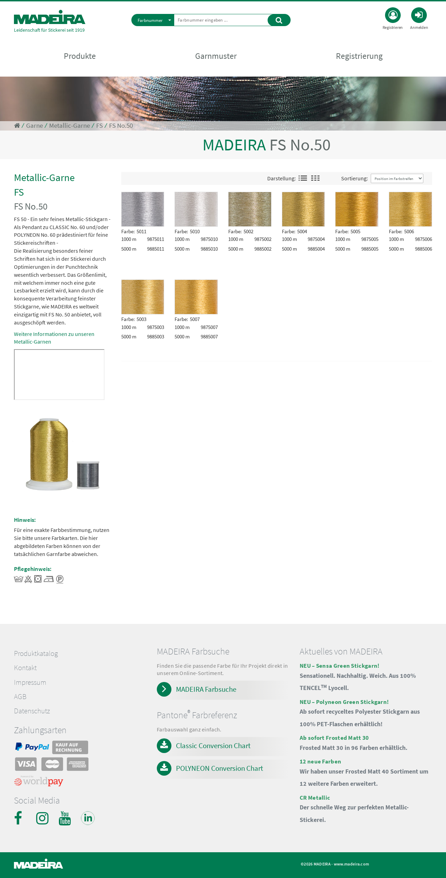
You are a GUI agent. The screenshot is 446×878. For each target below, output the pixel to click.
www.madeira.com (351, 864)
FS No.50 (121, 125)
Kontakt (25, 667)
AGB (20, 696)
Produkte (80, 56)
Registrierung (359, 56)
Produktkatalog (36, 653)
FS (99, 125)
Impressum (30, 682)
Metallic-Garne (69, 125)
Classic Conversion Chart (213, 745)
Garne (34, 125)
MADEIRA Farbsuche (206, 689)
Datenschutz (32, 710)
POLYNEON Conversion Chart (219, 768)
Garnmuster (216, 56)
